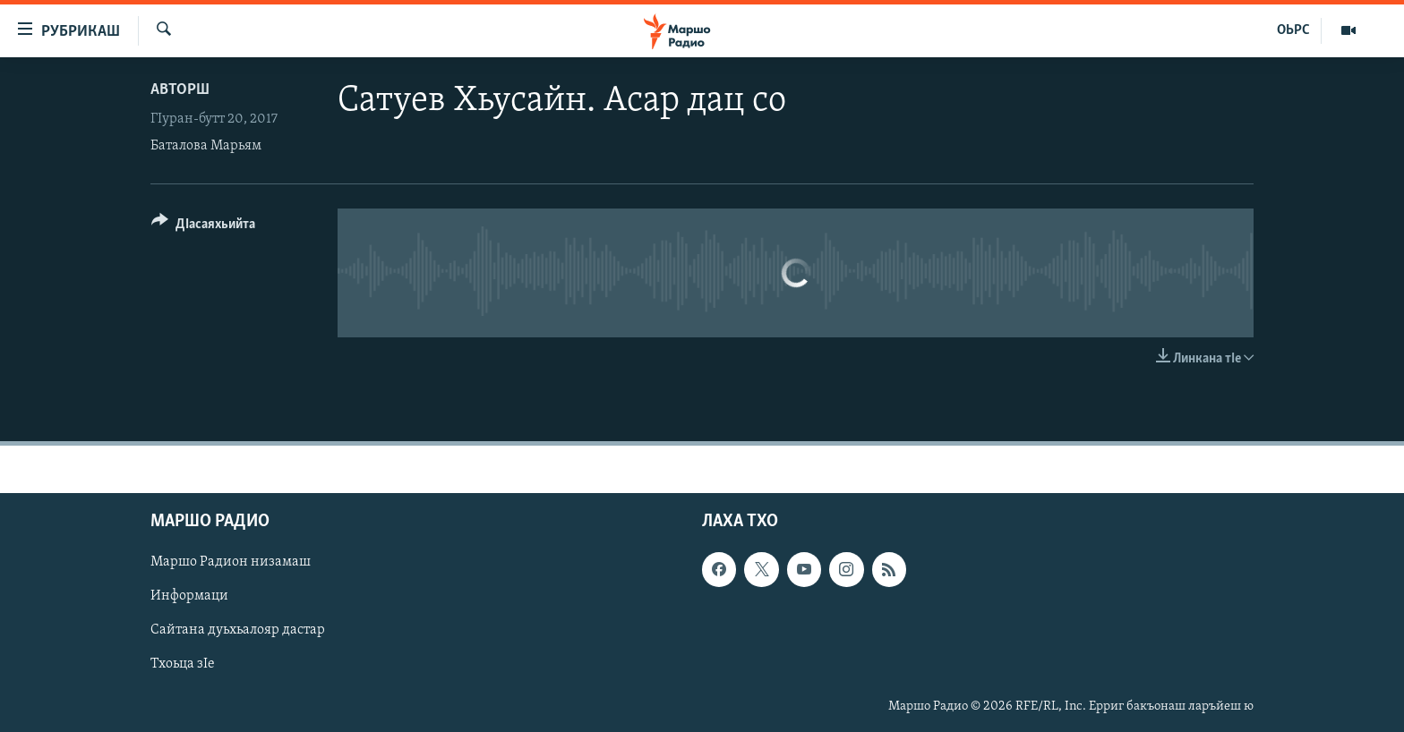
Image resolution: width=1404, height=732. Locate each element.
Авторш (180, 89)
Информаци (189, 596)
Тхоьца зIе (182, 664)
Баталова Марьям (205, 146)
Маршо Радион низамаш (230, 562)
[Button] (203, 227)
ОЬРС (1293, 30)
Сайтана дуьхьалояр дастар (237, 630)
